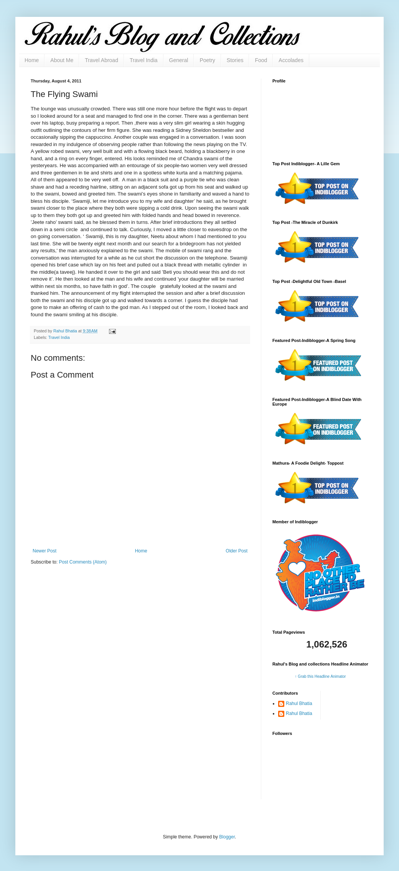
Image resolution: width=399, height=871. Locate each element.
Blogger (227, 837)
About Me (61, 60)
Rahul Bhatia (299, 703)
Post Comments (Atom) (83, 562)
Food (261, 60)
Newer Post (44, 551)
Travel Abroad (101, 60)
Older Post (236, 551)
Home (32, 60)
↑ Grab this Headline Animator (320, 676)
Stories (235, 60)
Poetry (207, 60)
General (178, 60)
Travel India (144, 60)
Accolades (291, 60)
